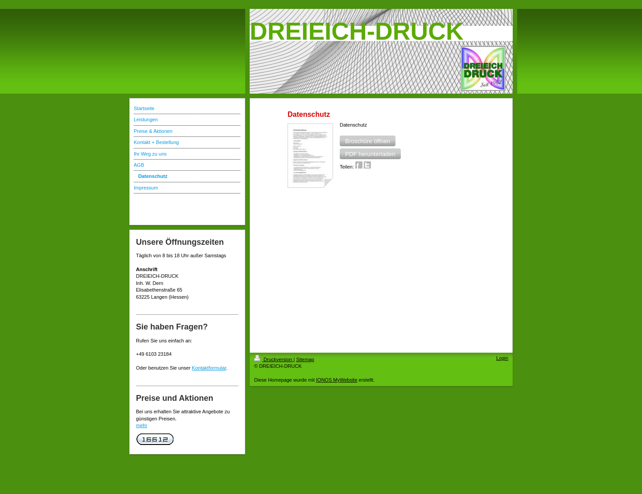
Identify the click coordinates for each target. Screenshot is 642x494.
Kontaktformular (209, 367)
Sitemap (305, 359)
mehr (141, 425)
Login (502, 358)
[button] (367, 141)
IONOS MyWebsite (337, 380)
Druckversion (273, 359)
